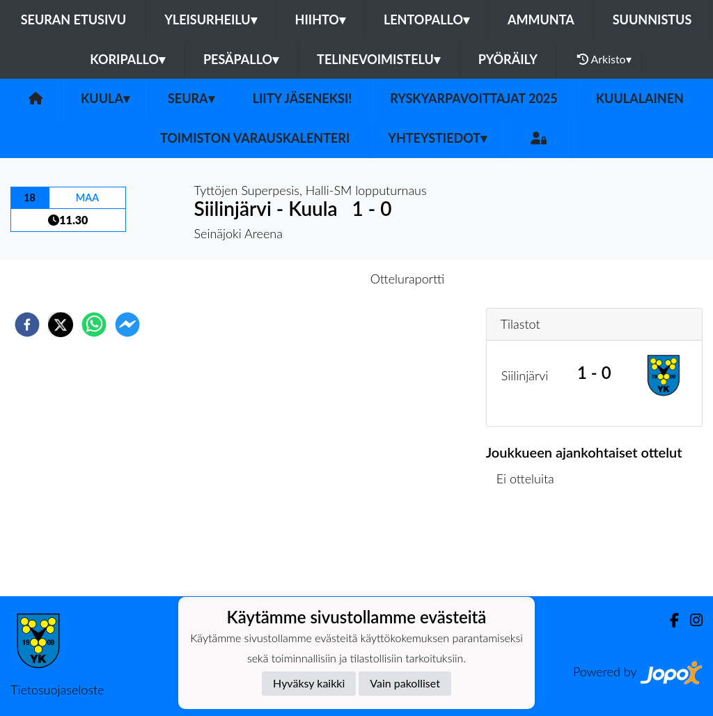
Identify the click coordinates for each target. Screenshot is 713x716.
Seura (191, 98)
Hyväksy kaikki (309, 683)
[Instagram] (691, 620)
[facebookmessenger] (127, 324)
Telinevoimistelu (378, 59)
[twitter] (60, 324)
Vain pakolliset (405, 683)
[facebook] (27, 324)
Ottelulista (531, 549)
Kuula (105, 98)
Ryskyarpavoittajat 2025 (473, 98)
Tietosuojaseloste (57, 689)
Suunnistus (652, 19)
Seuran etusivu (74, 19)
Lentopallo (426, 19)
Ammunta (541, 19)
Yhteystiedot (437, 138)
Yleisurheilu (210, 19)
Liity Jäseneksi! (302, 98)
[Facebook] (669, 620)
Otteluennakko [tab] (308, 278)
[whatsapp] (94, 324)
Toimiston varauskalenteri (255, 138)
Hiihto (320, 19)
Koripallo (127, 59)
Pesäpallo (241, 59)
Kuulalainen (640, 98)
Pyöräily (508, 59)
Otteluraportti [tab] (407, 278)
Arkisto (604, 59)
